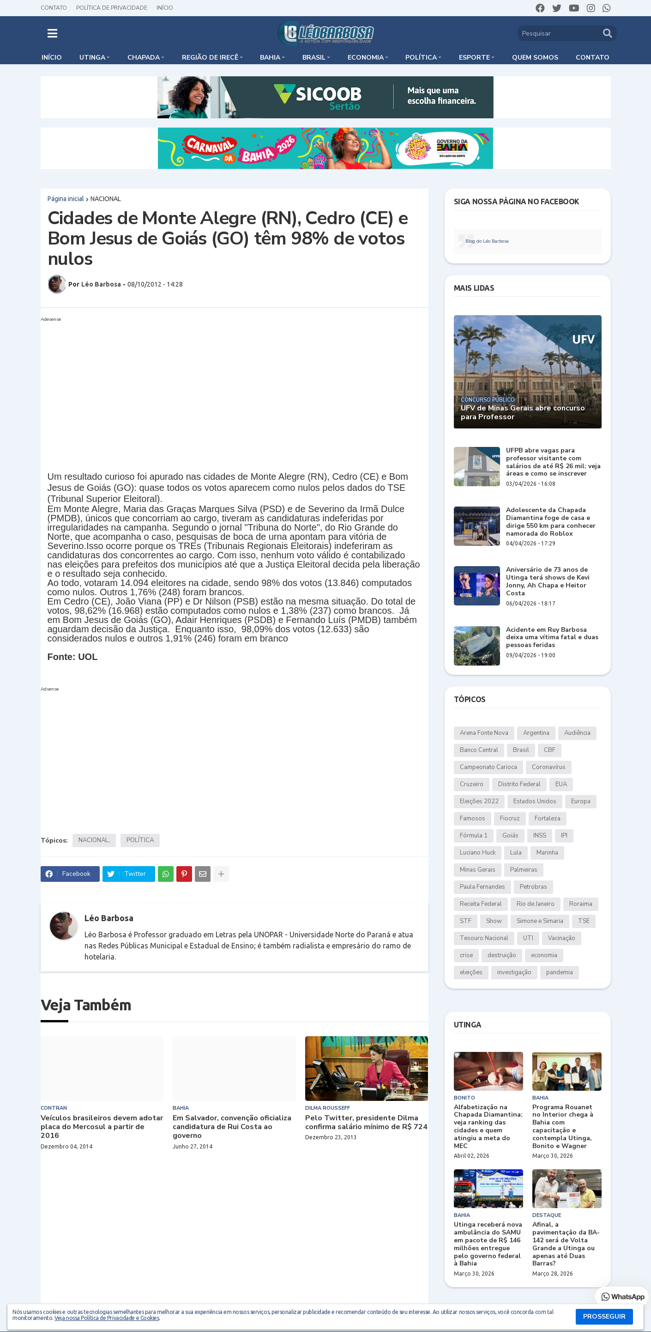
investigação (514, 972)
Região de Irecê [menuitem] (210, 57)
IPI (564, 835)
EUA (561, 784)
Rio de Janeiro (536, 904)
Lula (516, 853)
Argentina (536, 733)
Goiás (510, 835)
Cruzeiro (471, 784)
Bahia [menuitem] (270, 57)
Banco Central (479, 750)
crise (466, 955)
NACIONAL (105, 199)
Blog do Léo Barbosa (487, 241)
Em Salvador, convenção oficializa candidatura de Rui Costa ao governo (232, 1127)
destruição (502, 955)
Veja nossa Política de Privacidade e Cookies (106, 1318)
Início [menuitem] (52, 57)
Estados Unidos (534, 801)
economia (544, 955)
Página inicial (66, 199)
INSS (539, 835)
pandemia (559, 972)
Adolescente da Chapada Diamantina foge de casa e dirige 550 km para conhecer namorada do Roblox (551, 522)
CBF (549, 750)
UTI (528, 938)
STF (465, 921)
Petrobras (533, 887)
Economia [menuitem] (366, 57)
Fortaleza (548, 818)
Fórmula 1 (474, 835)
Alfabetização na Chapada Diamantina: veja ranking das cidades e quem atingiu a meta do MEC (488, 1127)
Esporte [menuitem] (474, 57)
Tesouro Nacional (484, 938)
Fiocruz (510, 818)
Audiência (577, 733)
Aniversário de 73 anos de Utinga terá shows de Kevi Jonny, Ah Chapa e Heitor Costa (548, 581)
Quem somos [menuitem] (535, 57)
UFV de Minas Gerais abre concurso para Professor (523, 413)
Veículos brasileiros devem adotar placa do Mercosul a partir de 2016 (102, 1127)
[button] (52, 33)
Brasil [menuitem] (314, 57)
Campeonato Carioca (488, 767)
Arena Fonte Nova (484, 733)
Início (165, 8)
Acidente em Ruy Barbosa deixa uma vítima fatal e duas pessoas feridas (552, 637)
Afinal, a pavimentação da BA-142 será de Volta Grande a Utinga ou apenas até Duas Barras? (566, 1244)
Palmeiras (523, 870)
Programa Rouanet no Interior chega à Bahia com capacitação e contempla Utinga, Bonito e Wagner (562, 1127)
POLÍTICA (140, 840)
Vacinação (561, 938)
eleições (471, 972)
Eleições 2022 (479, 801)
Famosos (472, 818)
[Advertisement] (234, 390)
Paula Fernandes (482, 887)
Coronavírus (549, 767)
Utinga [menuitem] (92, 57)
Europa (581, 801)
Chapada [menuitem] (143, 57)
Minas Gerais (477, 870)
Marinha (547, 853)
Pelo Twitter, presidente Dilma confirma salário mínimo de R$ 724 (366, 1122)
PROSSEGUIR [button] (604, 1316)
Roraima (580, 904)
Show (494, 921)
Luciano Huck (477, 853)
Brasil (521, 750)
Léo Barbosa (108, 918)
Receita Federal (481, 904)
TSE (584, 921)
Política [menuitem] (421, 57)
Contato (54, 8)
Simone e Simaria (540, 921)
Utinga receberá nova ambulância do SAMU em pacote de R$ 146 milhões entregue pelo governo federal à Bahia (488, 1244)
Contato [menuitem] (592, 57)
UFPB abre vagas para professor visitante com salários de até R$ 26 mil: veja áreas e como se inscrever (553, 462)
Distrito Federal (519, 784)
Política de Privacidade (111, 8)
